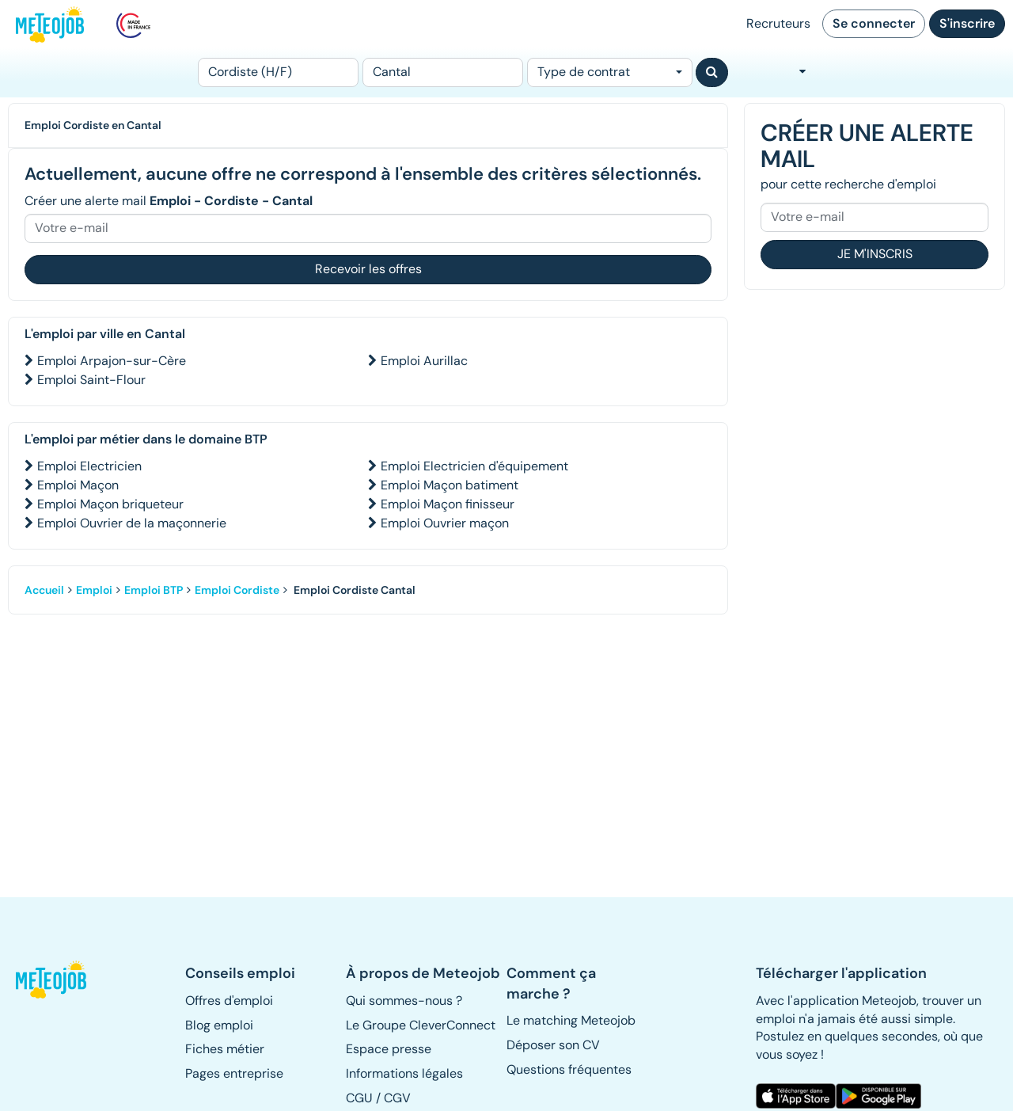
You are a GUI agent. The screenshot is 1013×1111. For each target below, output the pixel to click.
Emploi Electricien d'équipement (474, 466)
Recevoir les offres (368, 269)
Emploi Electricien (89, 466)
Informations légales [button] (404, 1073)
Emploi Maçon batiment (449, 485)
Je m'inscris (874, 253)
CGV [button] (397, 1098)
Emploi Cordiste (237, 590)
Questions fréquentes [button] (569, 1069)
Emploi (94, 590)
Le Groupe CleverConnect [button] (420, 1025)
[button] (52, 980)
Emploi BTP (153, 590)
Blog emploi (219, 1025)
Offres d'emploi (229, 1000)
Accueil (44, 590)
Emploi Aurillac (424, 360)
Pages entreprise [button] (234, 1073)
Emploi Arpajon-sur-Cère (111, 360)
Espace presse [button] (388, 1049)
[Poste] (278, 72)
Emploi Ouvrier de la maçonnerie (131, 523)
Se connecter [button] (874, 23)
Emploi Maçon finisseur (447, 504)
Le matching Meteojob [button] (570, 1020)
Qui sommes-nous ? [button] (404, 1000)
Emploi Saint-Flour (91, 379)
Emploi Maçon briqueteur (110, 504)
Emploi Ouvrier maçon (445, 523)
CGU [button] (359, 1098)
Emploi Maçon (78, 485)
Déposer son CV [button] (553, 1045)
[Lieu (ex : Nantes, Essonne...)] (442, 72)
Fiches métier (224, 1049)
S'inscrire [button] (967, 23)
